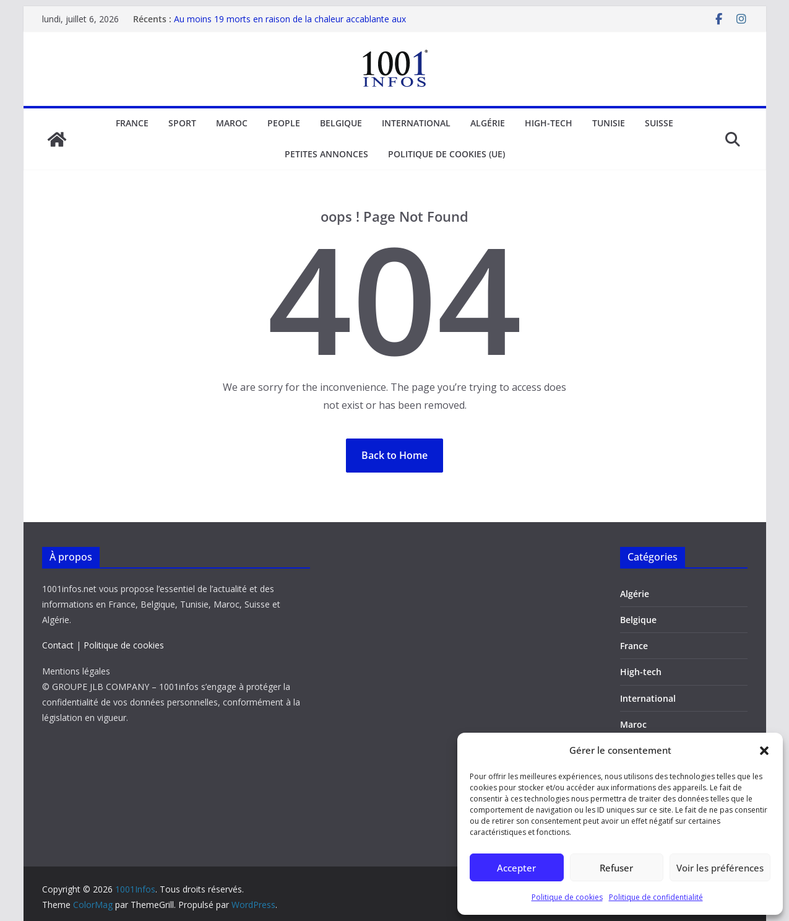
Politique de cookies (567, 897)
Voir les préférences (720, 868)
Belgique (341, 123)
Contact (58, 645)
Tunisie (608, 123)
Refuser (616, 868)
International (416, 123)
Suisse (659, 123)
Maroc (232, 123)
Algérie (487, 123)
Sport (182, 123)
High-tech (548, 123)
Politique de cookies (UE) (446, 154)
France (132, 123)
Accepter (516, 868)
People (283, 123)
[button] (764, 750)
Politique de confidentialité (656, 897)
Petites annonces (326, 154)
